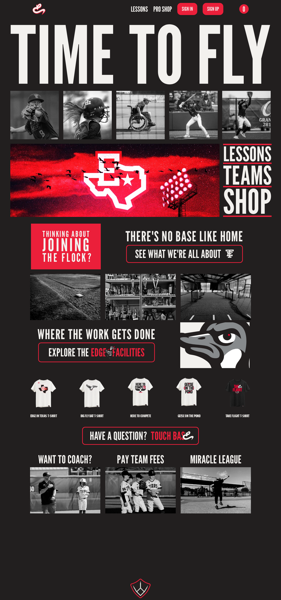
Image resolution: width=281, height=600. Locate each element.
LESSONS (247, 154)
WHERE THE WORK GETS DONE (96, 334)
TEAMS (247, 174)
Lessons (139, 9)
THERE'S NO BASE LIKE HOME (184, 236)
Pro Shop (162, 9)
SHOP (247, 201)
